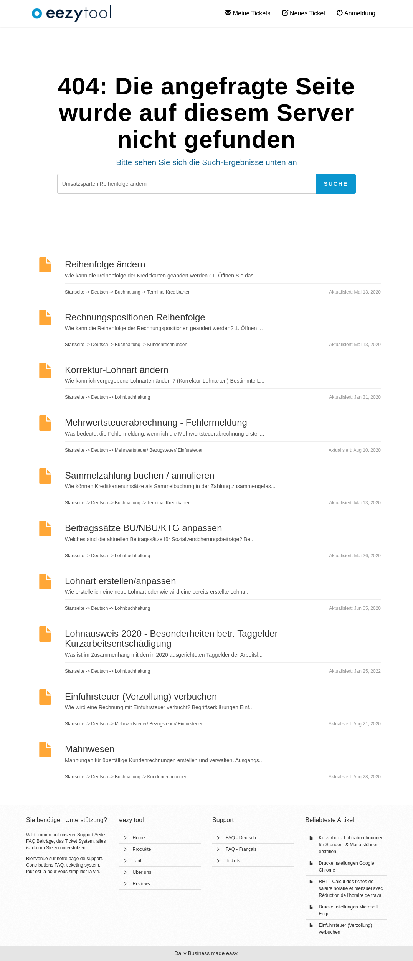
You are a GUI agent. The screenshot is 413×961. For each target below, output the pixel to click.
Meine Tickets (247, 13)
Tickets (233, 861)
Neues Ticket (303, 13)
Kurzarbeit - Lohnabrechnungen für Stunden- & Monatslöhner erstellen (351, 844)
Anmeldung (356, 13)
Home (139, 837)
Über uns (142, 872)
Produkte (142, 849)
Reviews (141, 884)
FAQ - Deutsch (241, 837)
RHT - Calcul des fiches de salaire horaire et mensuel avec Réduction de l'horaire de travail (351, 888)
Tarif (137, 861)
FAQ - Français (241, 849)
